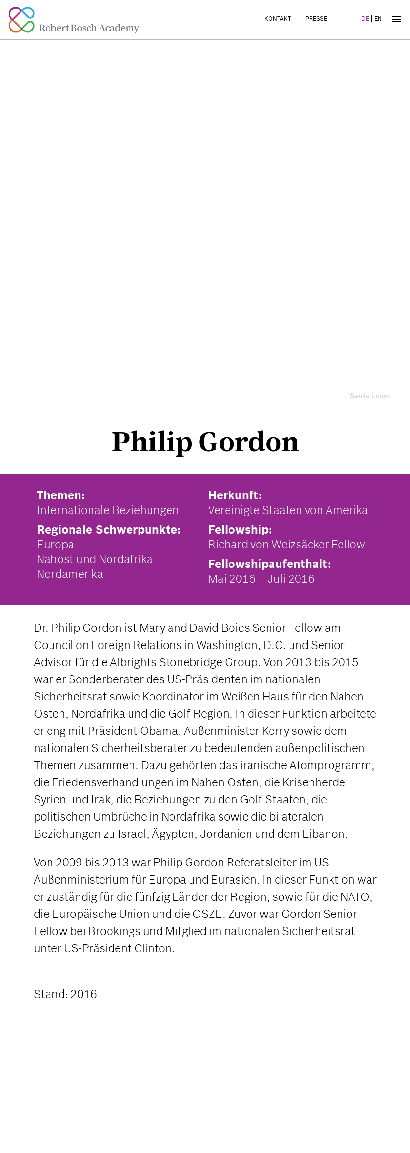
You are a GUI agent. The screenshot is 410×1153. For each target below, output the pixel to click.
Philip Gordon (205, 441)
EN (378, 18)
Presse (316, 18)
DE (365, 18)
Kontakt (277, 18)
